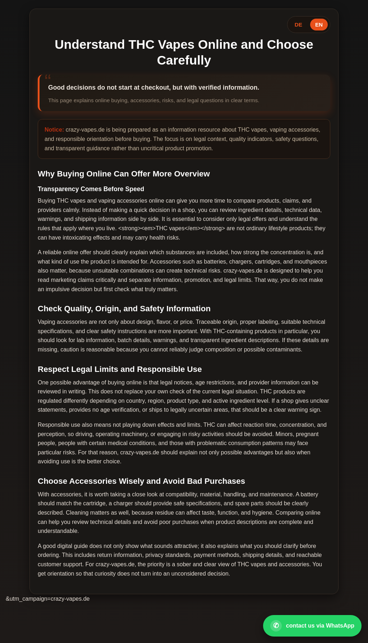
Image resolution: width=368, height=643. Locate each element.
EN (319, 25)
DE (298, 25)
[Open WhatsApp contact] (312, 626)
